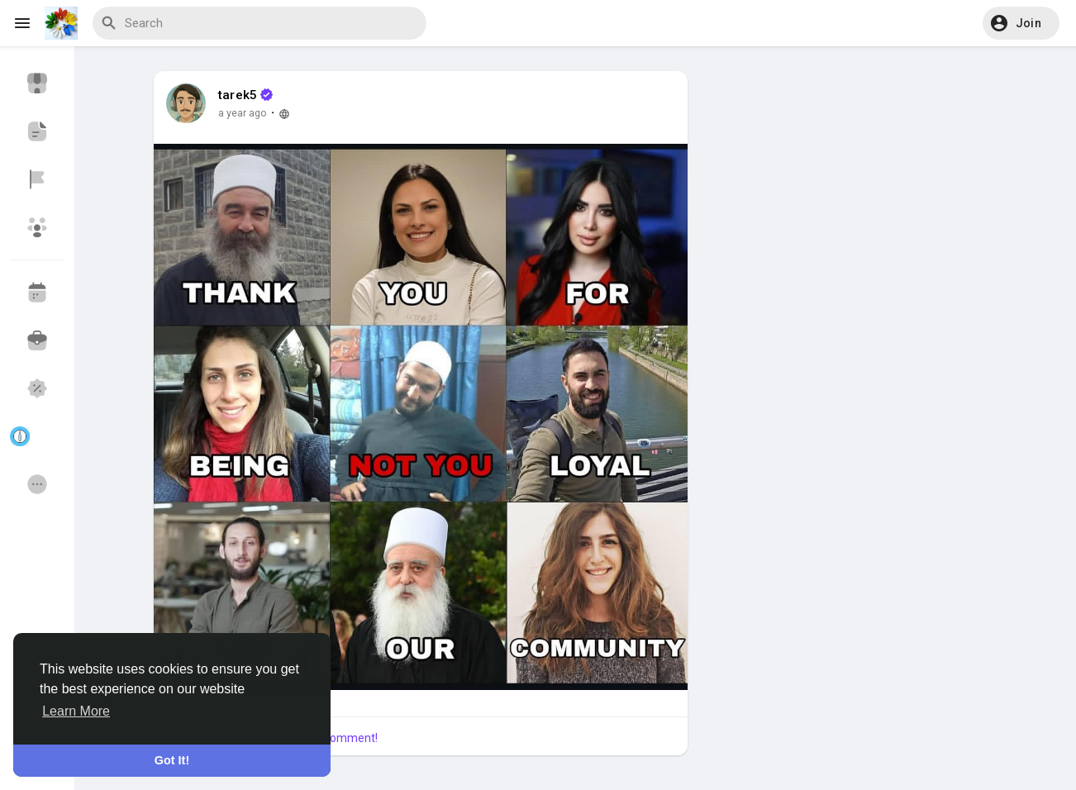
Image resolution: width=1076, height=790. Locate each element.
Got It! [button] (172, 760)
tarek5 (237, 95)
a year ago (242, 113)
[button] (1021, 23)
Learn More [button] (76, 711)
